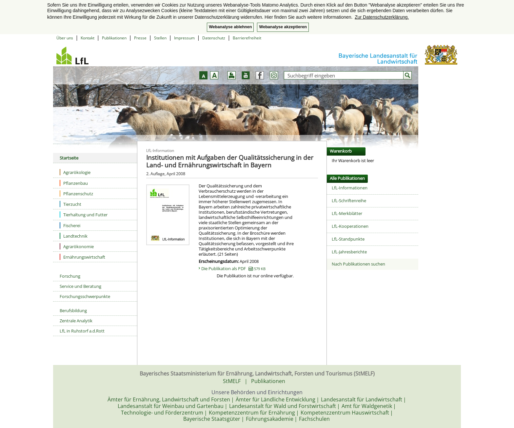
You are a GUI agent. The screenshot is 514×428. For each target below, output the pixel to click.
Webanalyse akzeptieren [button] (282, 27)
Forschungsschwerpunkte (85, 296)
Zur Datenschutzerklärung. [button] (382, 17)
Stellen (160, 38)
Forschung (70, 276)
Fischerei (70, 225)
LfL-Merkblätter (347, 213)
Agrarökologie (75, 172)
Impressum (184, 38)
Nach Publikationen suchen (358, 264)
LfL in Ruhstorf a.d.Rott (82, 331)
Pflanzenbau (74, 183)
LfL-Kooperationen (350, 226)
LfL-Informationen (349, 188)
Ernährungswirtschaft (82, 257)
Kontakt (87, 38)
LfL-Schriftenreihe (349, 200)
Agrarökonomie (77, 246)
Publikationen (114, 38)
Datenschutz (213, 38)
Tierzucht (70, 204)
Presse (140, 38)
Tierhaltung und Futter (84, 214)
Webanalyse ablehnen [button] (230, 27)
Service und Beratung (80, 286)
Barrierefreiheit (247, 38)
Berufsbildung (73, 310)
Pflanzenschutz (76, 193)
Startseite (69, 158)
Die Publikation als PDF (233, 268)
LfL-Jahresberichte (349, 252)
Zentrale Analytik (76, 321)
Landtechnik (74, 236)
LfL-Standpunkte (348, 239)
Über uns (64, 38)
